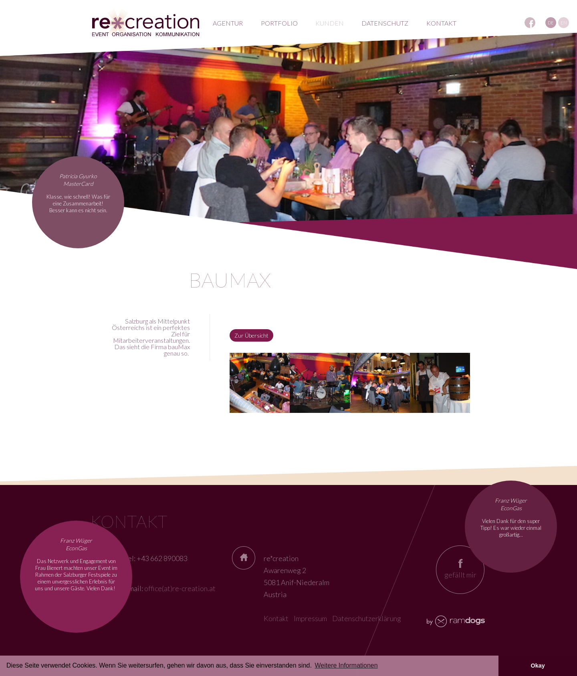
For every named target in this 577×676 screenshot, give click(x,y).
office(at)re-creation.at (180, 588)
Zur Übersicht (251, 335)
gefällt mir (460, 574)
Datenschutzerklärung (366, 618)
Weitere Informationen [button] (346, 665)
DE (551, 22)
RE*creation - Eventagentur (145, 22)
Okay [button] (538, 665)
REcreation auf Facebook (530, 22)
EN (564, 22)
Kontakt (276, 618)
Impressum (310, 618)
